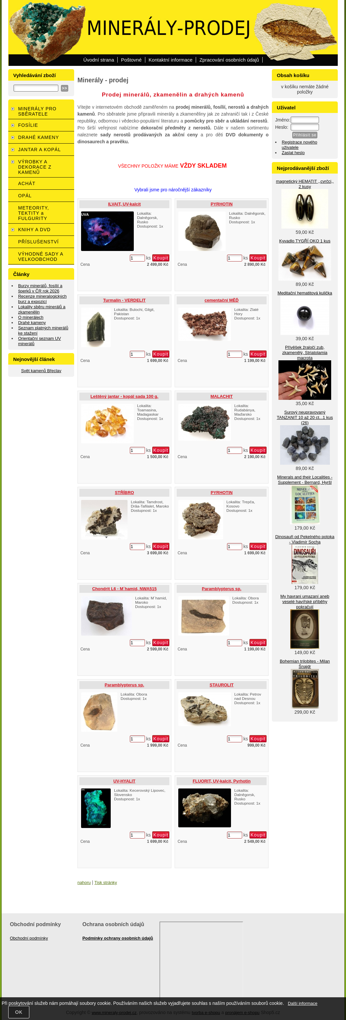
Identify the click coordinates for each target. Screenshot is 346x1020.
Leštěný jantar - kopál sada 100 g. (125, 396)
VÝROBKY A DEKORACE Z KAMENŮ (34, 167)
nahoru (84, 882)
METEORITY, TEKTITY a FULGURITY (33, 213)
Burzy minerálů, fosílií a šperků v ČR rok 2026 (40, 288)
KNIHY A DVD (34, 229)
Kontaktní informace (170, 60)
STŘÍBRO (124, 492)
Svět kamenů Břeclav (41, 370)
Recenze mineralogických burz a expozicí (42, 299)
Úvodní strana (98, 60)
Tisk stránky (106, 882)
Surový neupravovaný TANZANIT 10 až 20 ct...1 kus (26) (305, 417)
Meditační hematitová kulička (304, 292)
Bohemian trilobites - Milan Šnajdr (305, 664)
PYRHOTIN (222, 204)
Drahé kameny (32, 322)
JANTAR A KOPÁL (39, 149)
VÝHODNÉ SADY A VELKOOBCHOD (40, 256)
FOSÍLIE (28, 125)
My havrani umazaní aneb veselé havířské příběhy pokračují (305, 601)
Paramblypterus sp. (222, 588)
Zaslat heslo (293, 152)
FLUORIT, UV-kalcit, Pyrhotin (222, 781)
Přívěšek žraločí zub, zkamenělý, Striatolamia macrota (304, 352)
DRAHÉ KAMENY (38, 137)
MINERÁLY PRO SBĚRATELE (37, 111)
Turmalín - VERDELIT (124, 300)
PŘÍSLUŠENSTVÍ (38, 241)
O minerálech (30, 317)
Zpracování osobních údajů (229, 60)
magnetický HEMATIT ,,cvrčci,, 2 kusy (304, 184)
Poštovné (131, 60)
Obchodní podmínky (29, 938)
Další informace (302, 1003)
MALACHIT (222, 396)
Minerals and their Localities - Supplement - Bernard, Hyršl (304, 480)
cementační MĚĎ (222, 300)
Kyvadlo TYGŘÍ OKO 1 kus (304, 240)
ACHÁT (26, 183)
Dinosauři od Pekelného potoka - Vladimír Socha (304, 539)
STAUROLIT (222, 684)
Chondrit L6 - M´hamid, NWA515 (124, 588)
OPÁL (25, 195)
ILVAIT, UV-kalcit (124, 204)
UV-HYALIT (124, 781)
